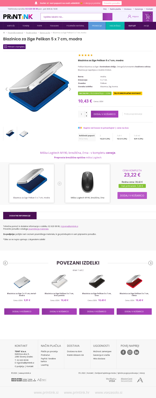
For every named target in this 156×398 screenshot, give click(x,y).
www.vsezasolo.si (108, 392)
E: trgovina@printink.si (24, 362)
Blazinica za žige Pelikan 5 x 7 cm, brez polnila (59, 294)
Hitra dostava (99, 358)
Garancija (139, 9)
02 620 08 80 (31, 8)
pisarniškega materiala (38, 229)
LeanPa (44, 365)
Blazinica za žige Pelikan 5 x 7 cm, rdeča (134, 294)
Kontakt (149, 9)
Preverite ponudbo (112, 3)
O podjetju (19, 366)
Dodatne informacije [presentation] (19, 215)
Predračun (45, 355)
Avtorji (142, 373)
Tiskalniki (54, 25)
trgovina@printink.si (69, 226)
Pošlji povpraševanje (135, 114)
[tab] (20, 215)
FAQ (105, 9)
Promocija (97, 25)
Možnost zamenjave (102, 351)
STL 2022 (81, 373)
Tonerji (26, 25)
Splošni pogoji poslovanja (128, 373)
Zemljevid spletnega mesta (105, 373)
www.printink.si (46, 392)
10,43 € (85, 101)
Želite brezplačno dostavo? (127, 93)
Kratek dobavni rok (75, 355)
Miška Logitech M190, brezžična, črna (87, 197)
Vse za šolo (115, 25)
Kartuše (11, 25)
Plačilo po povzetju (49, 351)
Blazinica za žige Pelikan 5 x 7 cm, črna (96, 294)
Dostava (127, 9)
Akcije (146, 25)
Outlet (132, 25)
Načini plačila (115, 9)
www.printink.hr (77, 392)
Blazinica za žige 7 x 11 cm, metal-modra (21, 294)
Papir (39, 25)
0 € (148, 20)
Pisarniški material (75, 25)
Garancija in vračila (101, 355)
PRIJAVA (135, 16)
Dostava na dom (74, 351)
